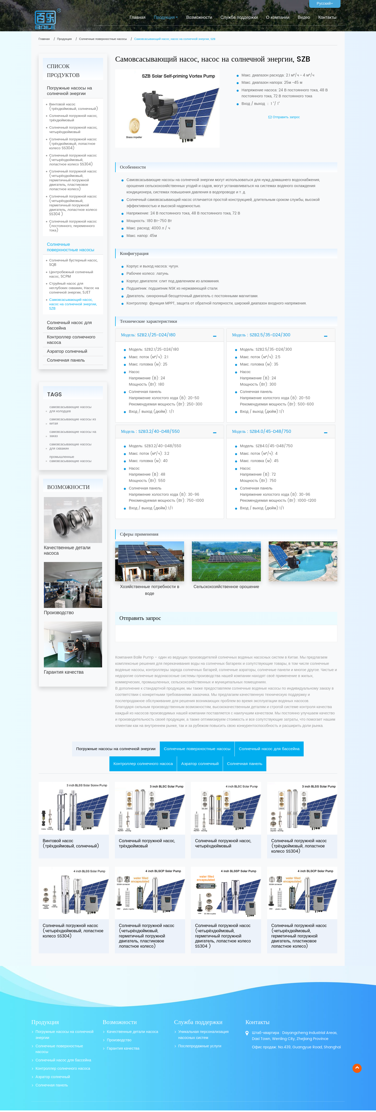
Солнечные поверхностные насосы (103, 39)
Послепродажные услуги (199, 1048)
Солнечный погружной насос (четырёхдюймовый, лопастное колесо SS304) (73, 160)
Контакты (327, 17)
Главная (137, 17)
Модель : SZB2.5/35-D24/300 (261, 335)
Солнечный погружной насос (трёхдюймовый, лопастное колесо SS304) (73, 143)
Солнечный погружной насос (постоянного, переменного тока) (73, 226)
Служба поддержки (239, 17)
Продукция (64, 39)
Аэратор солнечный (67, 351)
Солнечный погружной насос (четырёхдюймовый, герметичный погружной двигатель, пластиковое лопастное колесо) (73, 180)
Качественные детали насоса (132, 1034)
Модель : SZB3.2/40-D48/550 (150, 431)
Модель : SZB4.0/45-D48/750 (261, 431)
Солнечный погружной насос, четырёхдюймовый (73, 130)
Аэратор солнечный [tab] (200, 764)
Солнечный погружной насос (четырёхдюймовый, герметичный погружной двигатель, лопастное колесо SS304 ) (73, 205)
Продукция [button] (164, 17)
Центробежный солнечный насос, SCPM (71, 274)
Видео (304, 17)
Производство (119, 1042)
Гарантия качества (123, 1050)
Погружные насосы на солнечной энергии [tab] (114, 749)
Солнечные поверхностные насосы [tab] (197, 749)
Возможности (199, 17)
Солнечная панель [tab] (246, 764)
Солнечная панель (66, 360)
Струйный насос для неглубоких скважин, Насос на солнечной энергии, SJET (74, 288)
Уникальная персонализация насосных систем (203, 1036)
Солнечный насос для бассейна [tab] (271, 749)
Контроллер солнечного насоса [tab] (142, 764)
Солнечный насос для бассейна (69, 325)
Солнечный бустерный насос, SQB (73, 263)
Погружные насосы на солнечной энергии (69, 91)
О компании (277, 17)
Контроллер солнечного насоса (71, 339)
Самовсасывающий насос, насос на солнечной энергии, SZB (73, 304)
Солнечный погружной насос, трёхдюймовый (73, 118)
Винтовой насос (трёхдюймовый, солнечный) (73, 106)
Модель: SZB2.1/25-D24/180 (148, 335)
